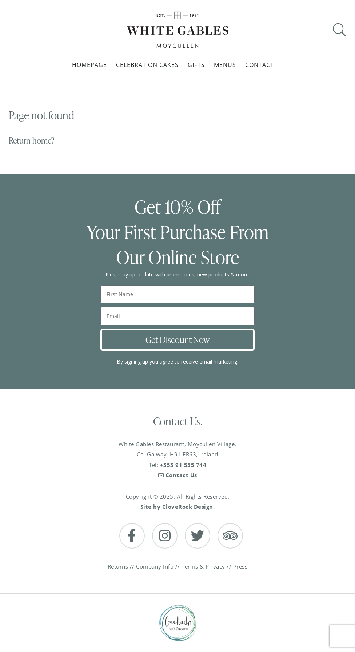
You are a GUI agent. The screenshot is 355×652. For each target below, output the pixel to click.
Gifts (196, 65)
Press (240, 566)
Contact (259, 65)
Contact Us (177, 475)
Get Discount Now (177, 340)
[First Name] (177, 294)
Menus (225, 65)
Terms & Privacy (203, 566)
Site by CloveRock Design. (177, 506)
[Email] (177, 316)
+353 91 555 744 (183, 464)
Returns (118, 566)
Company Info (154, 566)
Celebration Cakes (147, 65)
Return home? (32, 140)
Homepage (89, 65)
